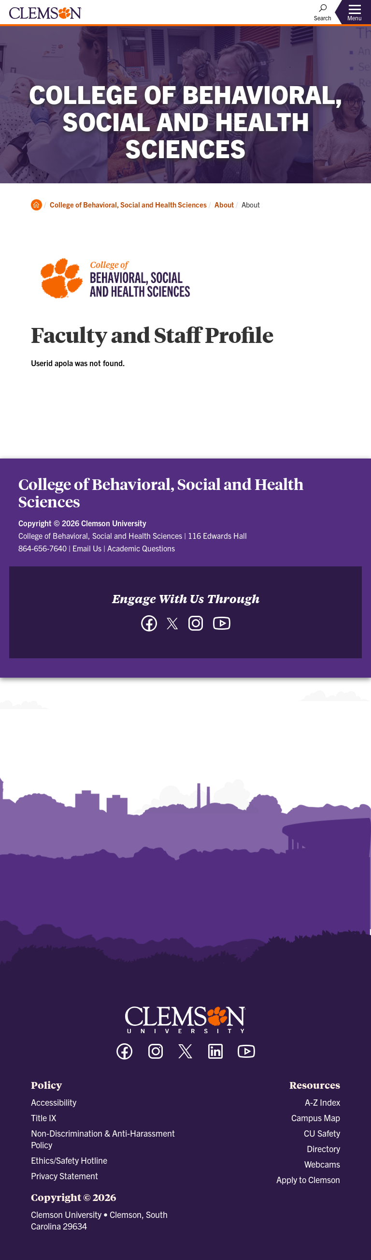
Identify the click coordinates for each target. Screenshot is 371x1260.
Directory (323, 1148)
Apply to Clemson (308, 1179)
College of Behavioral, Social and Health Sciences (128, 204)
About (224, 204)
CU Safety (322, 1133)
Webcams (322, 1164)
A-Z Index (322, 1102)
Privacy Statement (64, 1175)
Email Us (86, 548)
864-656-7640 (42, 548)
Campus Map (315, 1117)
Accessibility (53, 1102)
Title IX (43, 1117)
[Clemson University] (45, 16)
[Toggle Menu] (354, 12)
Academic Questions (141, 548)
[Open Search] (323, 12)
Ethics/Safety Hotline (69, 1160)
